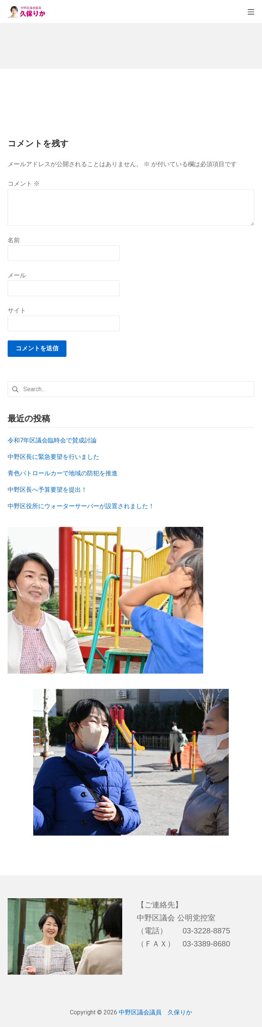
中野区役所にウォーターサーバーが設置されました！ (81, 506)
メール (17, 275)
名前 (14, 240)
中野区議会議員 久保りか (155, 1012)
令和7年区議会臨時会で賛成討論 (52, 440)
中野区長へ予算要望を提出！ (47, 489)
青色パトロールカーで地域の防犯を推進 (63, 473)
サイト (17, 310)
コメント (24, 183)
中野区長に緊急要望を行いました (53, 456)
